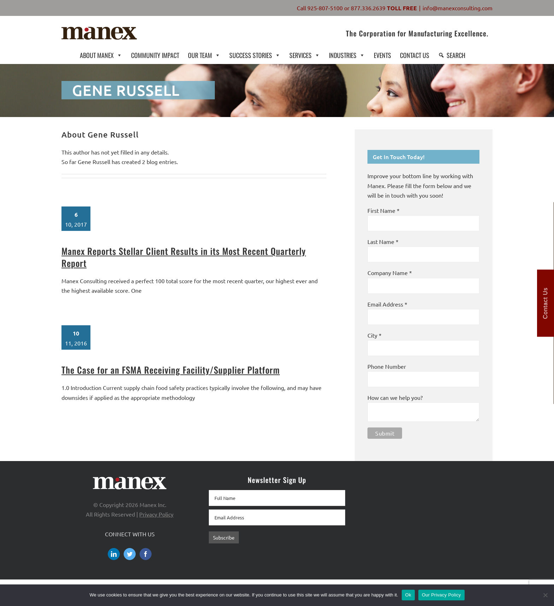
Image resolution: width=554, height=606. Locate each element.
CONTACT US (414, 55)
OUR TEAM (204, 55)
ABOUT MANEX (101, 55)
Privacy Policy (156, 514)
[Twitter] (130, 554)
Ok (408, 595)
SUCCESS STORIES (255, 55)
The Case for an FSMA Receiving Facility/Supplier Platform (170, 369)
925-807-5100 (325, 7)
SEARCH (456, 55)
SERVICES (304, 55)
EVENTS (382, 55)
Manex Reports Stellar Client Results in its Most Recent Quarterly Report (183, 256)
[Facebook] (146, 554)
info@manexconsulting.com (458, 7)
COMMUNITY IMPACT (155, 55)
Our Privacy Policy (441, 595)
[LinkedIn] (114, 554)
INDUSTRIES (347, 55)
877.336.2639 (368, 7)
